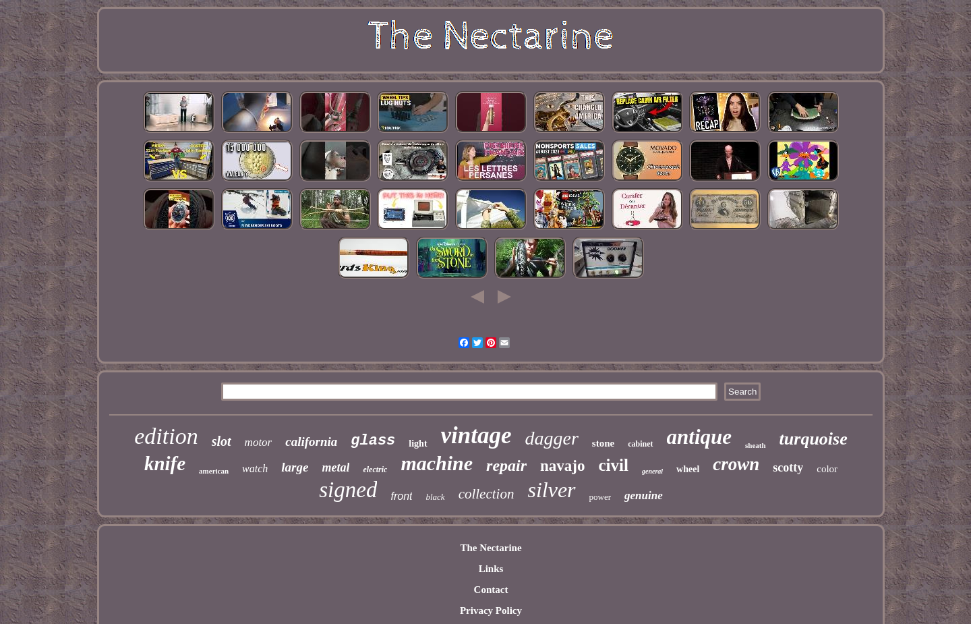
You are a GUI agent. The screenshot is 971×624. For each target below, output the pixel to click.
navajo (562, 465)
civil (613, 465)
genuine (643, 495)
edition (166, 436)
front (401, 496)
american (214, 471)
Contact (491, 589)
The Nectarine (490, 547)
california (311, 441)
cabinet (640, 444)
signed (348, 490)
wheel (687, 469)
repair (506, 465)
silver (551, 490)
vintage (476, 435)
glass (373, 440)
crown (736, 464)
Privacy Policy (491, 610)
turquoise (813, 439)
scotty (788, 467)
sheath (755, 445)
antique (699, 437)
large (294, 467)
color (827, 468)
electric (375, 469)
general (652, 471)
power (600, 497)
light (418, 443)
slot (221, 441)
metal (335, 467)
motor (258, 442)
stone (603, 443)
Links (491, 568)
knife (164, 463)
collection (486, 494)
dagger (552, 438)
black (434, 497)
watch (255, 468)
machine (437, 463)
